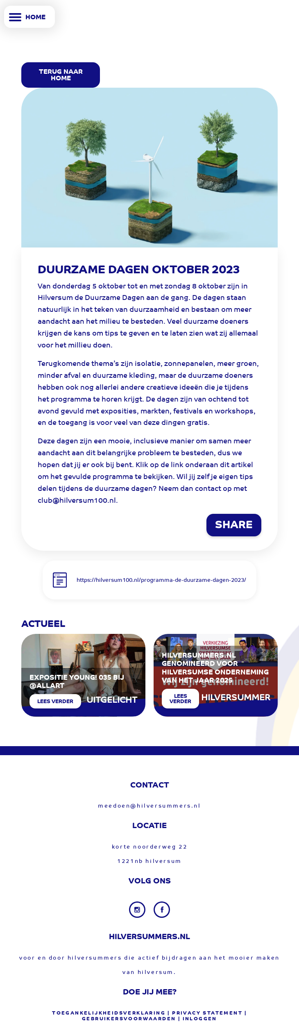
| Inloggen (197, 1019)
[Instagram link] (138, 909)
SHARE (234, 525)
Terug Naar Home (61, 75)
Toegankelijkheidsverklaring (108, 1013)
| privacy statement (205, 1013)
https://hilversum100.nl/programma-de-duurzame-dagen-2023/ (161, 580)
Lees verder (55, 701)
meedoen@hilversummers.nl (149, 806)
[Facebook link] (162, 909)
